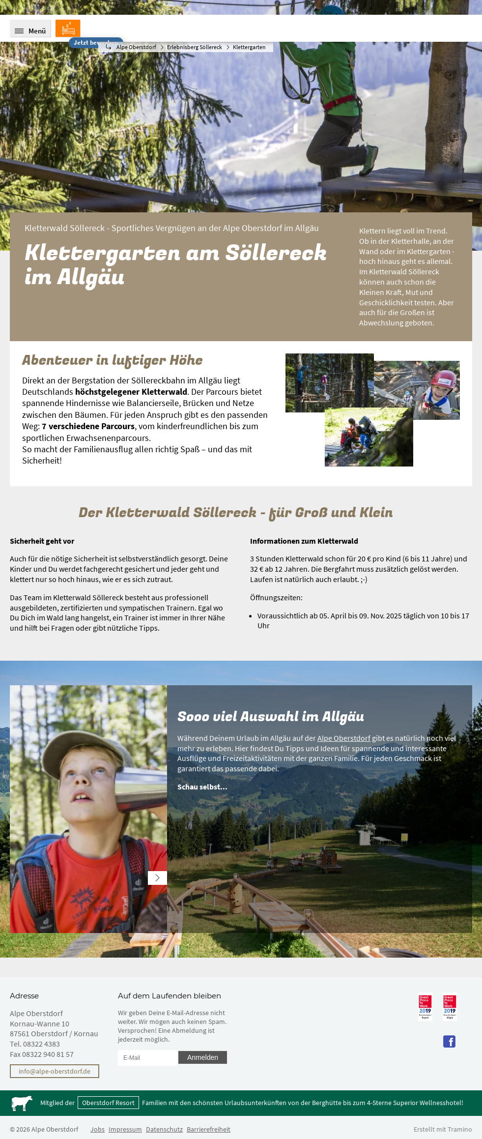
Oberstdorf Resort (108, 1102)
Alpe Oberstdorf (343, 738)
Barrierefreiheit (208, 1129)
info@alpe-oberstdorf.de (54, 1071)
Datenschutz (164, 1129)
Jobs (97, 1129)
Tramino (460, 1129)
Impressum (125, 1129)
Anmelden (202, 1057)
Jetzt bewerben (96, 42)
